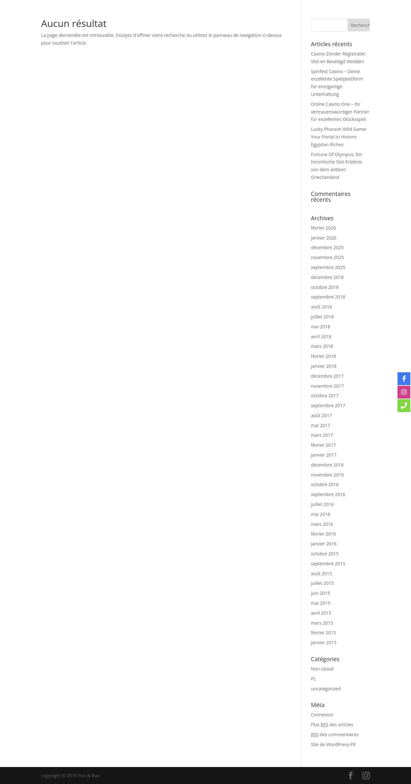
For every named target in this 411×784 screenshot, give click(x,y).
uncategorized (326, 689)
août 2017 (321, 415)
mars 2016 (322, 524)
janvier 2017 (324, 455)
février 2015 (323, 632)
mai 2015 (320, 603)
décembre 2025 (327, 247)
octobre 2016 (324, 484)
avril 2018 (321, 336)
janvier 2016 (324, 544)
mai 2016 (320, 514)
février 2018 (323, 356)
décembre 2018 (327, 277)
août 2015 (321, 573)
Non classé (322, 669)
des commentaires (334, 734)
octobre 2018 (324, 287)
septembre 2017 (328, 405)
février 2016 (323, 534)
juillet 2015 (322, 583)
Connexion (322, 715)
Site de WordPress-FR (333, 744)
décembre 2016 (327, 465)
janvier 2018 (324, 366)
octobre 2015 (324, 554)
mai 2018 (320, 327)
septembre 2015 (328, 564)
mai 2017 (320, 425)
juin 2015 (320, 593)
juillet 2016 (322, 504)
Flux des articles (332, 724)
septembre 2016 (328, 494)
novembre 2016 (327, 475)
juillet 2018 (322, 317)
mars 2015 (322, 623)
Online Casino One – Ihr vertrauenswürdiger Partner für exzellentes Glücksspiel (340, 111)
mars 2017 (322, 435)
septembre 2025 (328, 267)
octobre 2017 (324, 395)
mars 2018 (322, 346)
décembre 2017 (327, 376)
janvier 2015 (324, 642)
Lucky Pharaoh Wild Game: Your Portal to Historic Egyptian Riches (339, 137)
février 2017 (323, 445)
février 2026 (323, 228)
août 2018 (321, 307)
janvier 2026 (324, 238)
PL (313, 679)
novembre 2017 (327, 386)
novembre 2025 (327, 257)
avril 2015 (321, 613)
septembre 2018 (328, 297)
